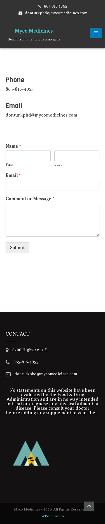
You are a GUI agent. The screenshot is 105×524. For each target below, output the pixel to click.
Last (58, 164)
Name (13, 146)
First (9, 164)
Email (13, 175)
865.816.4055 (55, 6)
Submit (17, 247)
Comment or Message (30, 198)
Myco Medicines (34, 31)
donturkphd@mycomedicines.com (56, 13)
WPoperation (52, 516)
